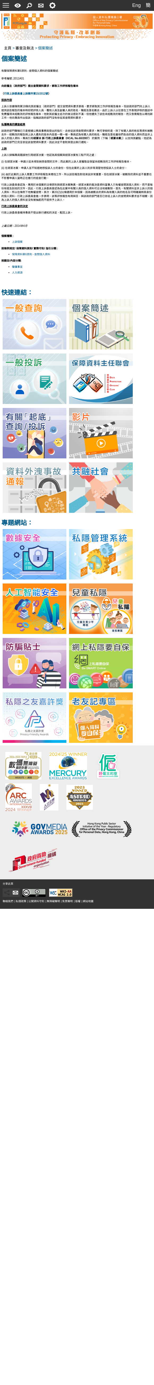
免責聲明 (67, 901)
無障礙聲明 (53, 901)
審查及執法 (24, 48)
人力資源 (17, 272)
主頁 (7, 48)
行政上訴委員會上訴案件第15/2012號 (26, 93)
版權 (77, 901)
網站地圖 (88, 901)
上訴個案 (17, 241)
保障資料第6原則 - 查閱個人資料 (31, 254)
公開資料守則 (36, 901)
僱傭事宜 (17, 266)
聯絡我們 (8, 901)
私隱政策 (21, 901)
